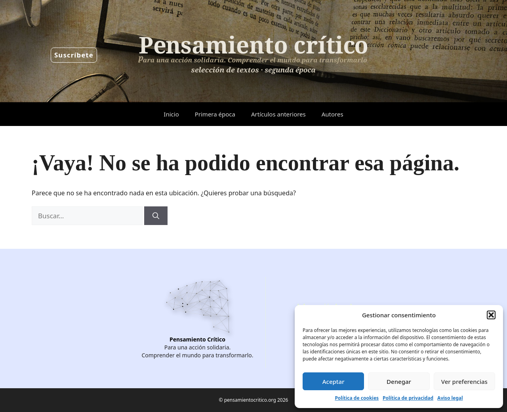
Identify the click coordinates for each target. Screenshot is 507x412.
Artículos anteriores (278, 114)
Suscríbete (73, 54)
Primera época (215, 114)
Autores (332, 114)
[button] (491, 315)
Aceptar (333, 381)
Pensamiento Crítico (197, 339)
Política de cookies (357, 398)
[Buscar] (156, 215)
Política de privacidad (408, 398)
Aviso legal (450, 398)
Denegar (399, 381)
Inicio (171, 114)
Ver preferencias (464, 381)
